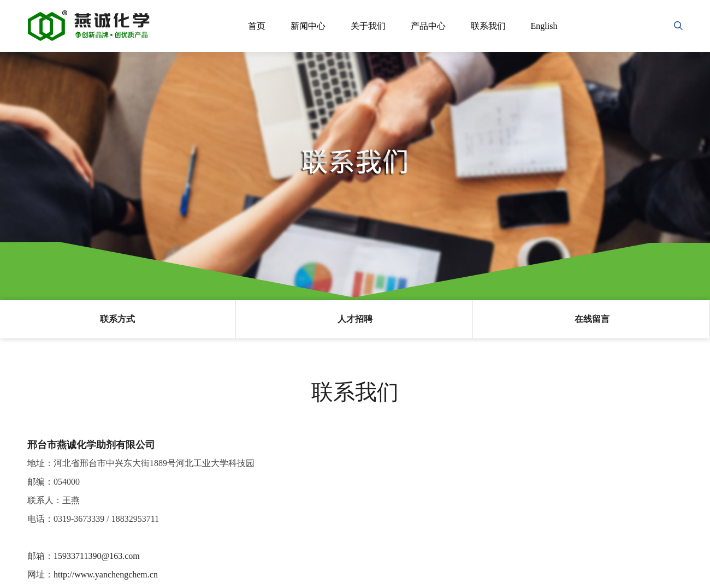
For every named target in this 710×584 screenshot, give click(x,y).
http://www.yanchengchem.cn (106, 574)
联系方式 (117, 319)
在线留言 (592, 319)
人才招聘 (355, 319)
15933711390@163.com (97, 556)
